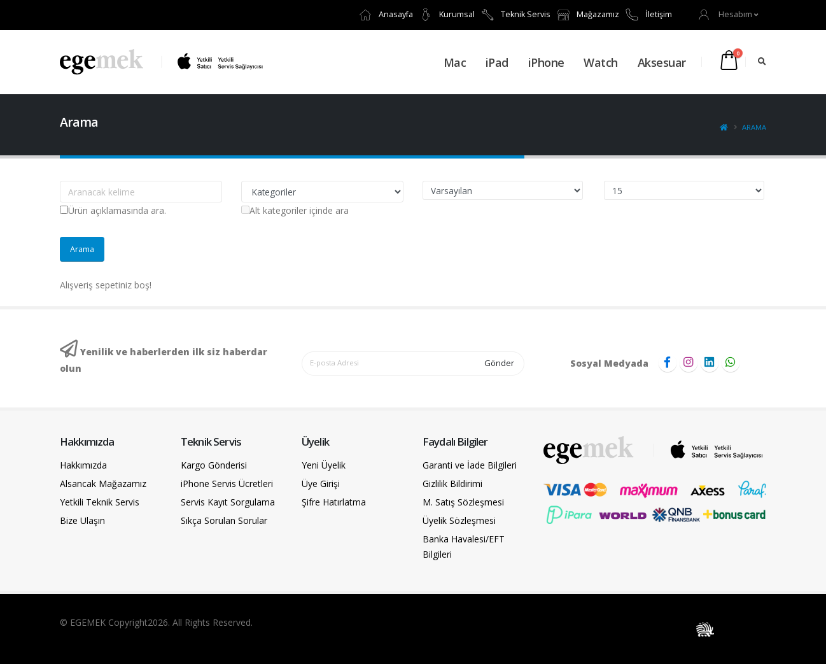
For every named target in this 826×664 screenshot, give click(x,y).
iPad (497, 62)
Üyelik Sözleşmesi (459, 520)
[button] (728, 14)
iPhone (546, 62)
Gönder (499, 363)
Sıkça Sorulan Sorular (224, 520)
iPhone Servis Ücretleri (227, 483)
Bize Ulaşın (82, 520)
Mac (455, 62)
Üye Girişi (321, 483)
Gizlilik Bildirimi (452, 483)
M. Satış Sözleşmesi (463, 502)
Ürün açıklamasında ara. (113, 210)
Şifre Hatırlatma (334, 502)
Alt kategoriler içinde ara (295, 210)
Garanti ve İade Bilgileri (470, 465)
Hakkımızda (83, 465)
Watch (601, 62)
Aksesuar (662, 62)
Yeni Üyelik (324, 465)
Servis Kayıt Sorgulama (228, 502)
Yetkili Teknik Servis (99, 502)
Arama (754, 127)
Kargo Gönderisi (214, 465)
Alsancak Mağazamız (103, 483)
